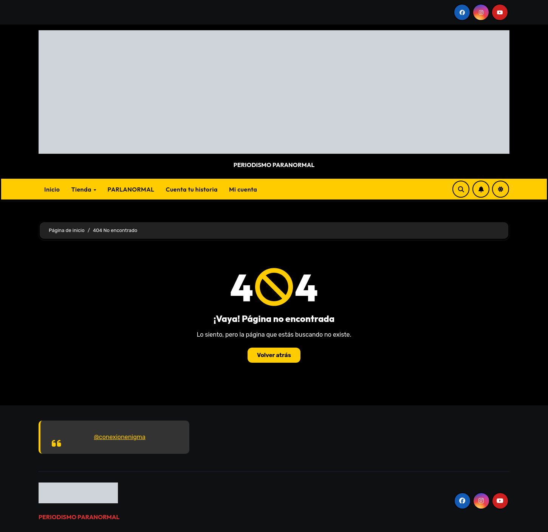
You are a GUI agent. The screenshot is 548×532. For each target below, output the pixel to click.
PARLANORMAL (131, 189)
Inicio (52, 189)
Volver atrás (274, 355)
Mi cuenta (243, 189)
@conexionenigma (120, 437)
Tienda (82, 189)
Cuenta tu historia (192, 189)
